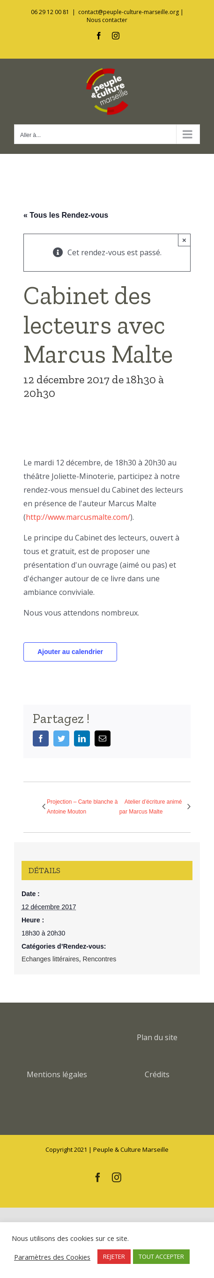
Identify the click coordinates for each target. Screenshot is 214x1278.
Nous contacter (107, 20)
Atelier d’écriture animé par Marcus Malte (150, 807)
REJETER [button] (114, 1256)
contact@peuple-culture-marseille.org (128, 12)
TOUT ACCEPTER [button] (161, 1256)
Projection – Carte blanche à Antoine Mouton (82, 807)
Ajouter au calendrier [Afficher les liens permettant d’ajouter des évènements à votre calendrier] (70, 651)
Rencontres (100, 959)
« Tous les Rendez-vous (65, 215)
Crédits (157, 1074)
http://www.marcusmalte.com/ (78, 517)
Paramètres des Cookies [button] (52, 1257)
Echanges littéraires (50, 959)
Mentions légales (57, 1074)
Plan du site (157, 1037)
